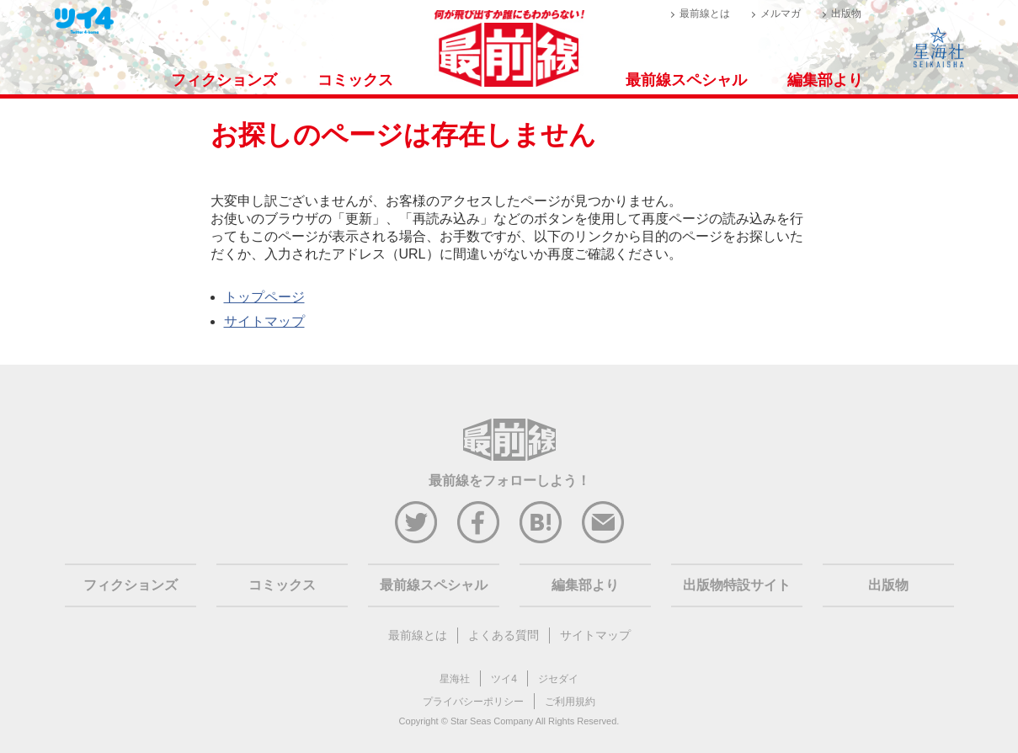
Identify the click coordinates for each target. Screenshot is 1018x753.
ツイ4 (504, 679)
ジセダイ (558, 679)
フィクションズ (224, 80)
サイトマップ (264, 321)
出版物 (846, 13)
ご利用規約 (570, 702)
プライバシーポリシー (473, 702)
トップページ (264, 297)
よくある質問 (503, 635)
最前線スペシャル (686, 80)
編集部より (825, 80)
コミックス (355, 80)
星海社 (455, 679)
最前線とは (705, 13)
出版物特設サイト (737, 585)
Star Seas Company (491, 721)
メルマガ (780, 13)
